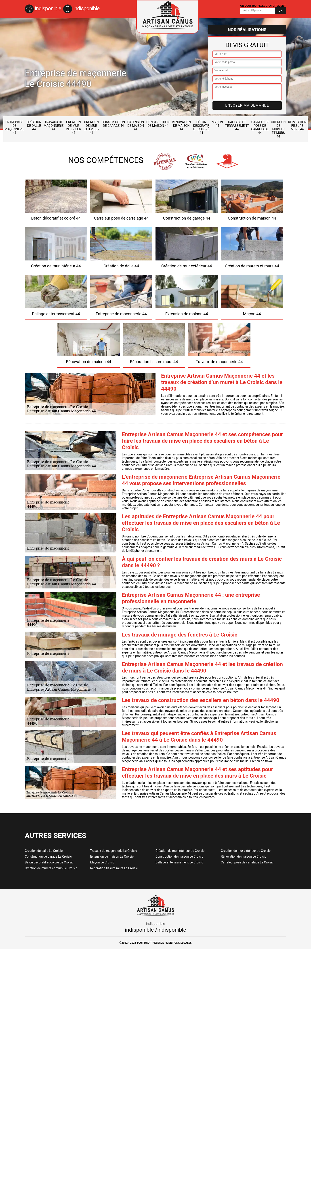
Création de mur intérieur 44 (73, 127)
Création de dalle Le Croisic (44, 850)
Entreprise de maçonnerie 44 (14, 127)
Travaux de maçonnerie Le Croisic (113, 850)
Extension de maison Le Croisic (112, 856)
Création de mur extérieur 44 (91, 127)
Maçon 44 (217, 123)
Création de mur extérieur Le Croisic (246, 850)
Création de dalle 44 (34, 125)
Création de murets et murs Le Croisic (51, 868)
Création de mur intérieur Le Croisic (180, 850)
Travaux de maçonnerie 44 (53, 125)
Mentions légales (179, 942)
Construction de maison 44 (158, 123)
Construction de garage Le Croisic (48, 856)
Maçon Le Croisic (102, 862)
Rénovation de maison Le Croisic (243, 856)
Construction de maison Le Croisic (179, 856)
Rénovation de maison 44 (181, 125)
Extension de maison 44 (135, 125)
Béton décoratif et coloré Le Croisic (49, 862)
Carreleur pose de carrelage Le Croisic (247, 862)
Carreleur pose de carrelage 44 (260, 127)
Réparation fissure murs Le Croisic (114, 868)
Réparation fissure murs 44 (297, 125)
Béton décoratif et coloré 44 (201, 127)
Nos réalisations (247, 29)
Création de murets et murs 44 (278, 129)
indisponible (43, 8)
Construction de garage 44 (113, 123)
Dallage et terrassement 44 (237, 125)
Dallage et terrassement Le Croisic (179, 862)
